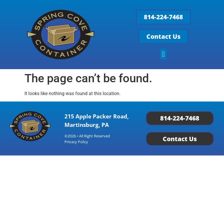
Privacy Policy (76, 141)
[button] (163, 54)
